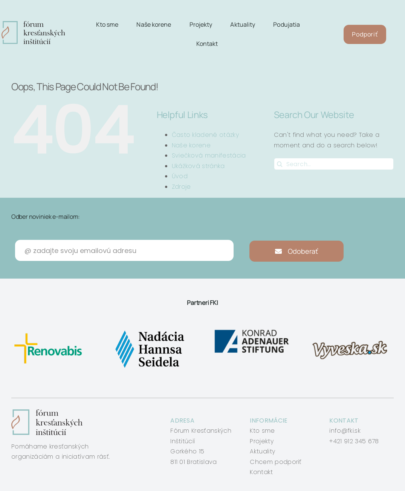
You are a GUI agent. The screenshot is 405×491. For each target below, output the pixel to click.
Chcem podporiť (275, 462)
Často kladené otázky (205, 134)
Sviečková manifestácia (209, 155)
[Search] (280, 164)
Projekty (262, 441)
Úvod (180, 176)
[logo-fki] (34, 24)
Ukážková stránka (198, 166)
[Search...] (334, 164)
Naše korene (191, 145)
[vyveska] (352, 330)
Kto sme (262, 430)
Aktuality (262, 451)
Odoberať (296, 251)
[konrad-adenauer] (252, 330)
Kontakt (261, 472)
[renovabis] (50, 330)
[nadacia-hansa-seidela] (149, 330)
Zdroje (181, 186)
